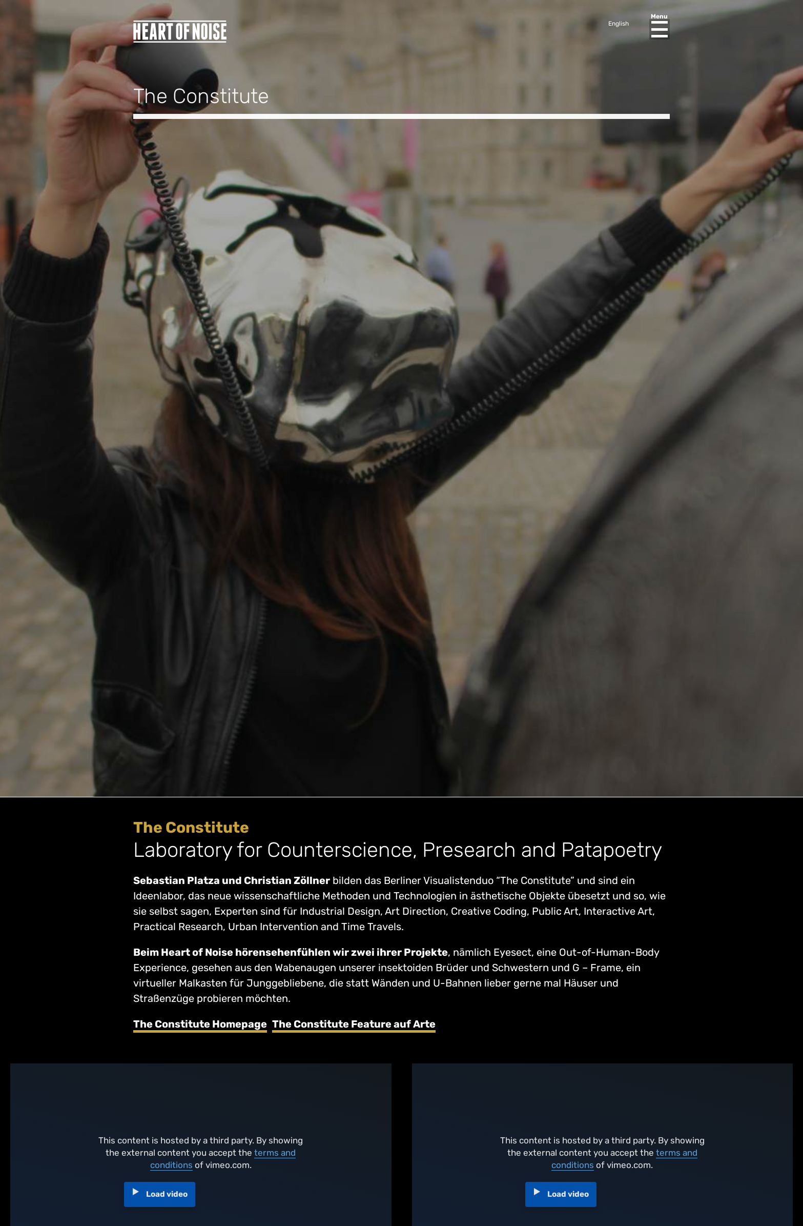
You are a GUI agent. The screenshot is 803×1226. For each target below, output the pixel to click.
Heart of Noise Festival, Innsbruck (180, 32)
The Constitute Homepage (200, 1024)
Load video (167, 1197)
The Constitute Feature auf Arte (354, 1024)
